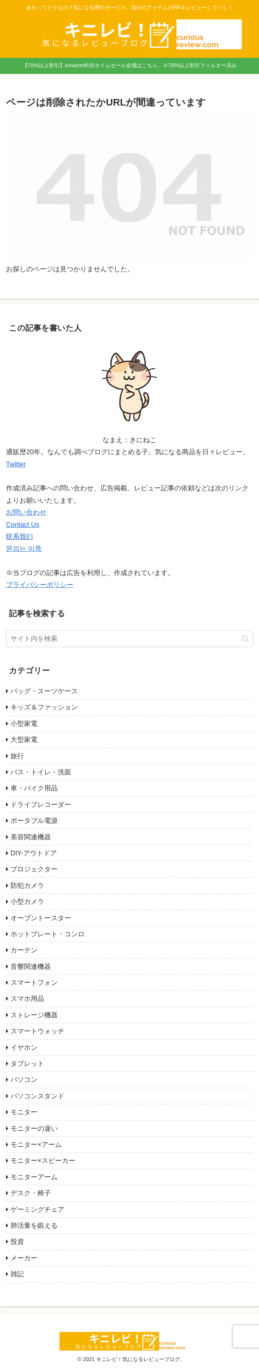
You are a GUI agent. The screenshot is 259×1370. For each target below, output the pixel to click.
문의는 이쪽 (24, 548)
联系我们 (19, 536)
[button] (245, 638)
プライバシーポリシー (39, 585)
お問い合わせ (26, 512)
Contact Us (22, 524)
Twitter (16, 464)
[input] (129, 638)
